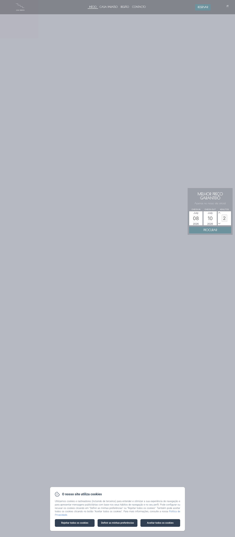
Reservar (203, 7)
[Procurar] (210, 230)
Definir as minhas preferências (117, 522)
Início (93, 6)
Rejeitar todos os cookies (74, 522)
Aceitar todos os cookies (160, 522)
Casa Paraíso (109, 6)
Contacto (139, 6)
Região (125, 6)
